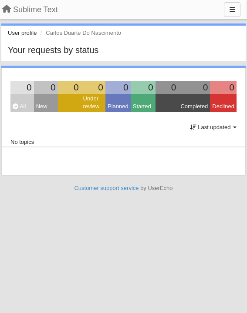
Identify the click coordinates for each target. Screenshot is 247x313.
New (41, 106)
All (19, 106)
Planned (118, 106)
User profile (22, 33)
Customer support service (106, 188)
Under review (91, 102)
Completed (194, 106)
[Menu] (232, 9)
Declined (223, 106)
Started (142, 106)
